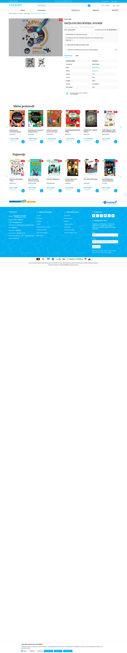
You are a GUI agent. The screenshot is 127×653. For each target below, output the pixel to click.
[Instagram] (101, 215)
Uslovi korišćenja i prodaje (43, 227)
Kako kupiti (67, 215)
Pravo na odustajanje (42, 232)
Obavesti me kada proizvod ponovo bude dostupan (83, 50)
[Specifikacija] (68, 56)
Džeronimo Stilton (32, 183)
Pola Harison (87, 183)
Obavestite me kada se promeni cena (78, 45)
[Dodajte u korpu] (23, 141)
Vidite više (69, 40)
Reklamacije (67, 227)
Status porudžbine (14, 1)
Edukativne (95, 71)
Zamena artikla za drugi (70, 232)
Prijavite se (96, 246)
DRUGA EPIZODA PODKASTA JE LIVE (63, 1)
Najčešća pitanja (68, 224)
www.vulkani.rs (55, 264)
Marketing (40, 651)
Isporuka (66, 221)
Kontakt (39, 224)
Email (93, 232)
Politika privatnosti (41, 230)
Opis (77, 55)
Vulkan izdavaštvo (13, 13)
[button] (116, 5)
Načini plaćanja (68, 218)
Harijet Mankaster (51, 183)
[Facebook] (93, 215)
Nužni (25, 651)
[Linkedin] (113, 215)
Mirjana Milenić (105, 134)
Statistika (32, 651)
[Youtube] (105, 215)
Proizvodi (21, 13)
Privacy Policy (95, 252)
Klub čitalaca (40, 235)
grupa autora (71, 30)
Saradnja (39, 221)
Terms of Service (105, 252)
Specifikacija (68, 55)
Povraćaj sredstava (69, 230)
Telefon (94, 239)
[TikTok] (109, 215)
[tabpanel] (36, 37)
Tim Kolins (104, 183)
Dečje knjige (27, 13)
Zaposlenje (39, 218)
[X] (97, 215)
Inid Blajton (67, 183)
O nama (39, 215)
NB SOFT (67, 264)
